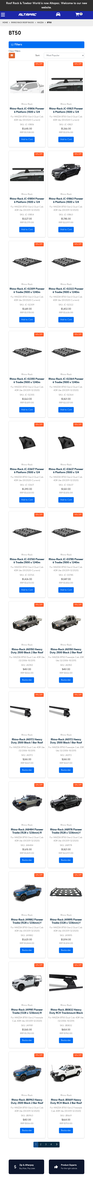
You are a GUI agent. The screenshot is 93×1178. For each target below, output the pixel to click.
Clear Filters (14, 51)
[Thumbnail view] (12, 55)
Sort (37, 55)
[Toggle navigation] (3, 14)
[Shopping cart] (77, 14)
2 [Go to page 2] (40, 1144)
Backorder (27, 680)
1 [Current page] (35, 1144)
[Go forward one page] (57, 1144)
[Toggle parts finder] (58, 14)
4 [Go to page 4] (51, 1144)
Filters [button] (16, 44)
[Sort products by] (64, 55)
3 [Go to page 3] (46, 1144)
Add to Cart (27, 139)
